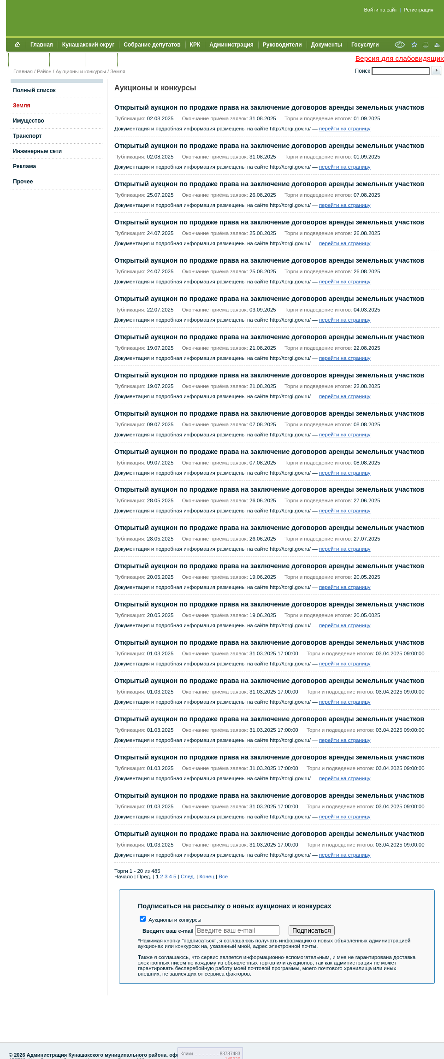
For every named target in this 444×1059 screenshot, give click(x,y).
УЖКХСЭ (100, 59)
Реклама (24, 166)
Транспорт (27, 136)
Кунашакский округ (88, 44)
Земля (117, 71)
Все (223, 876)
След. (188, 876)
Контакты (67, 59)
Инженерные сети (37, 151)
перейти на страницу (345, 128)
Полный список (34, 90)
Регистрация (418, 9)
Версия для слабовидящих (399, 58)
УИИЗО (131, 59)
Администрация (231, 44)
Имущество (28, 121)
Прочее (23, 181)
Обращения (29, 59)
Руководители (282, 44)
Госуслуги (365, 44)
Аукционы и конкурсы (81, 71)
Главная (41, 44)
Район (44, 71)
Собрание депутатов (152, 44)
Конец (206, 876)
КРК (195, 44)
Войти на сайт (380, 9)
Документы (326, 44)
